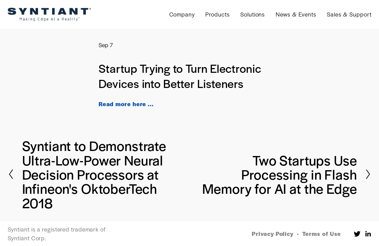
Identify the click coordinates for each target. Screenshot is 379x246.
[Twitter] (357, 233)
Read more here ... (126, 104)
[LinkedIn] (368, 233)
